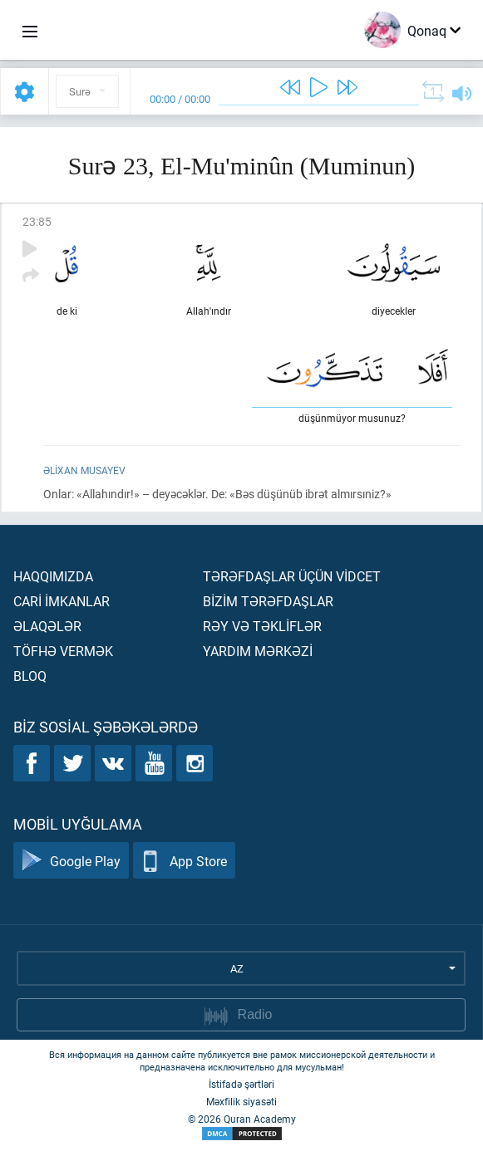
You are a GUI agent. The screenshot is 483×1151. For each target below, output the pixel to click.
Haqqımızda (53, 576)
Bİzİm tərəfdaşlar (268, 601)
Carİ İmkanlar (61, 601)
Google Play (71, 861)
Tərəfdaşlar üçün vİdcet (292, 576)
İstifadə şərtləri (241, 1083)
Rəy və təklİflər (262, 625)
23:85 (37, 221)
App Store (184, 861)
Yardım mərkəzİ (258, 650)
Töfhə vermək (63, 650)
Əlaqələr (47, 625)
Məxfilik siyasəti (241, 1101)
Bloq (30, 675)
